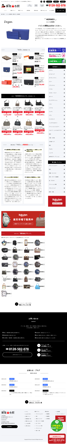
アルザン (57, 149)
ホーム (26, 411)
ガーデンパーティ (57, 77)
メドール (57, 107)
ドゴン (57, 104)
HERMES (14, 54)
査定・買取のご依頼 (60, 10)
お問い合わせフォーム (17, 354)
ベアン (57, 115)
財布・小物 (57, 191)
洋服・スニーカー (57, 173)
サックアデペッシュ (57, 100)
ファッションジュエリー (57, 126)
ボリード (57, 96)
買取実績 (28, 10)
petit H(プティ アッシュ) (57, 156)
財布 (57, 134)
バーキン (57, 89)
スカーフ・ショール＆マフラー (57, 130)
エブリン (57, 70)
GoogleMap (9, 426)
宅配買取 (56, 1)
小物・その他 (57, 137)
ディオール (46, 390)
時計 (57, 145)
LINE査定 (49, 1)
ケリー (57, 81)
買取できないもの (44, 10)
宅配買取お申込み (57, 436)
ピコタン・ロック (57, 92)
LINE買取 (48, 418)
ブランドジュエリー (57, 165)
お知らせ (12, 378)
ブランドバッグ (57, 188)
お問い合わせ (27, 425)
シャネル (11, 390)
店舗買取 (62, 1)
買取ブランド (13, 10)
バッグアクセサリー (57, 122)
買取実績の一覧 (28, 418)
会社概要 (58, 411)
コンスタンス (57, 119)
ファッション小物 (57, 184)
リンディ (57, 111)
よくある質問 (51, 10)
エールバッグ (57, 74)
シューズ (57, 152)
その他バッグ (57, 141)
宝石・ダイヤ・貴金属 (57, 176)
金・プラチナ (57, 180)
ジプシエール (57, 85)
